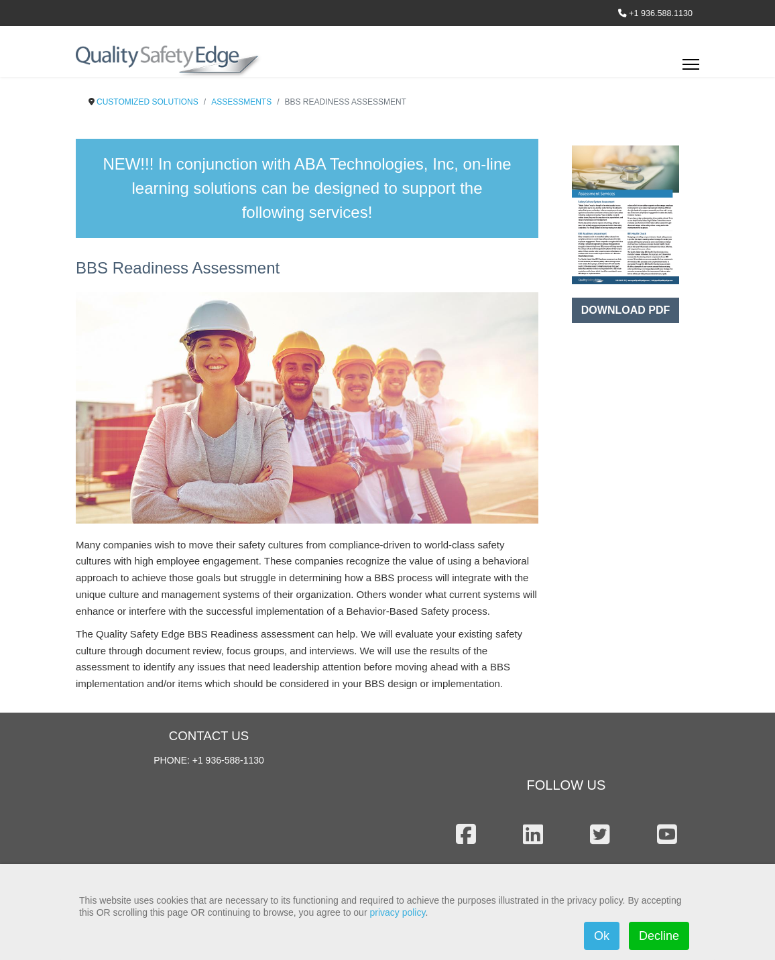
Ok (601, 936)
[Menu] (690, 68)
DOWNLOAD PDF (625, 310)
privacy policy (397, 912)
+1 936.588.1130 (661, 13)
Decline (659, 936)
